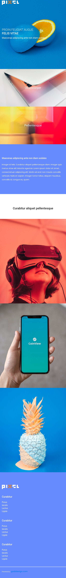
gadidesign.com (19, 571)
